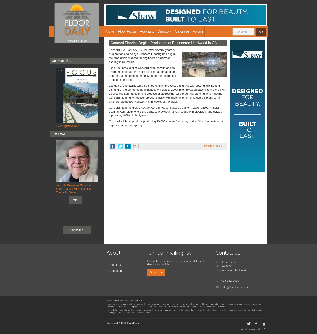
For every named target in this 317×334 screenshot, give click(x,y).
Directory (165, 31)
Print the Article (213, 146)
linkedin (128, 146)
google (136, 146)
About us (115, 264)
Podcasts (147, 31)
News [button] (110, 31)
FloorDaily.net (135, 301)
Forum (198, 31)
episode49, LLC (258, 329)
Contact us (116, 270)
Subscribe (76, 230)
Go (261, 31)
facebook (112, 146)
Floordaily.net (124, 310)
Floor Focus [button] (127, 31)
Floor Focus (112, 304)
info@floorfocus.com (235, 287)
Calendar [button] (182, 31)
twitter (120, 146)
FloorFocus (133, 323)
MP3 (75, 200)
